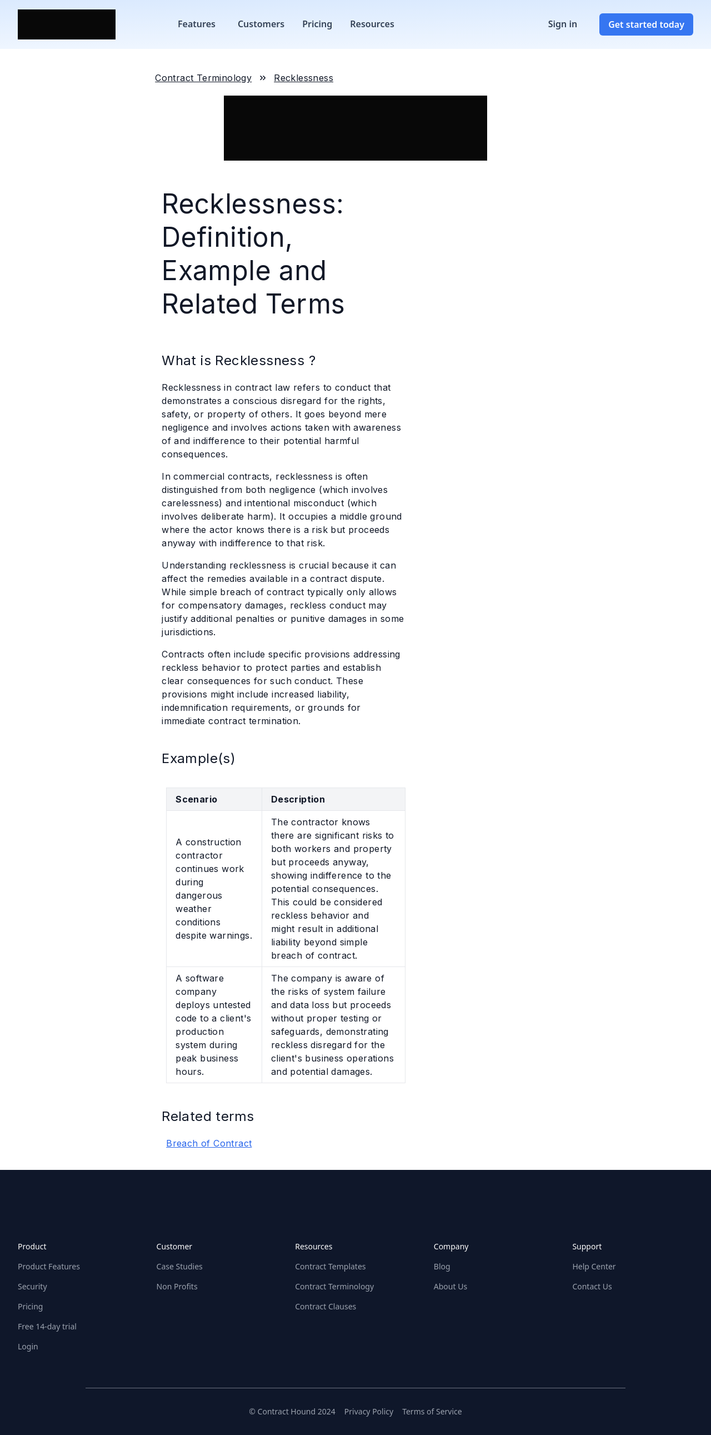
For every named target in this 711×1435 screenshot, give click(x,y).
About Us (450, 1286)
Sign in (562, 24)
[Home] (67, 24)
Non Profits (177, 1286)
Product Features (49, 1266)
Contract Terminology (203, 77)
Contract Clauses (325, 1306)
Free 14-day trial (47, 1326)
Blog (442, 1266)
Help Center (593, 1266)
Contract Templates (330, 1266)
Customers (261, 24)
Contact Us (592, 1286)
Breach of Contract (209, 1143)
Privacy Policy (368, 1411)
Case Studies (180, 1266)
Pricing (317, 24)
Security (32, 1286)
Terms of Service (432, 1411)
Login (28, 1346)
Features (197, 24)
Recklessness (303, 77)
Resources (372, 24)
